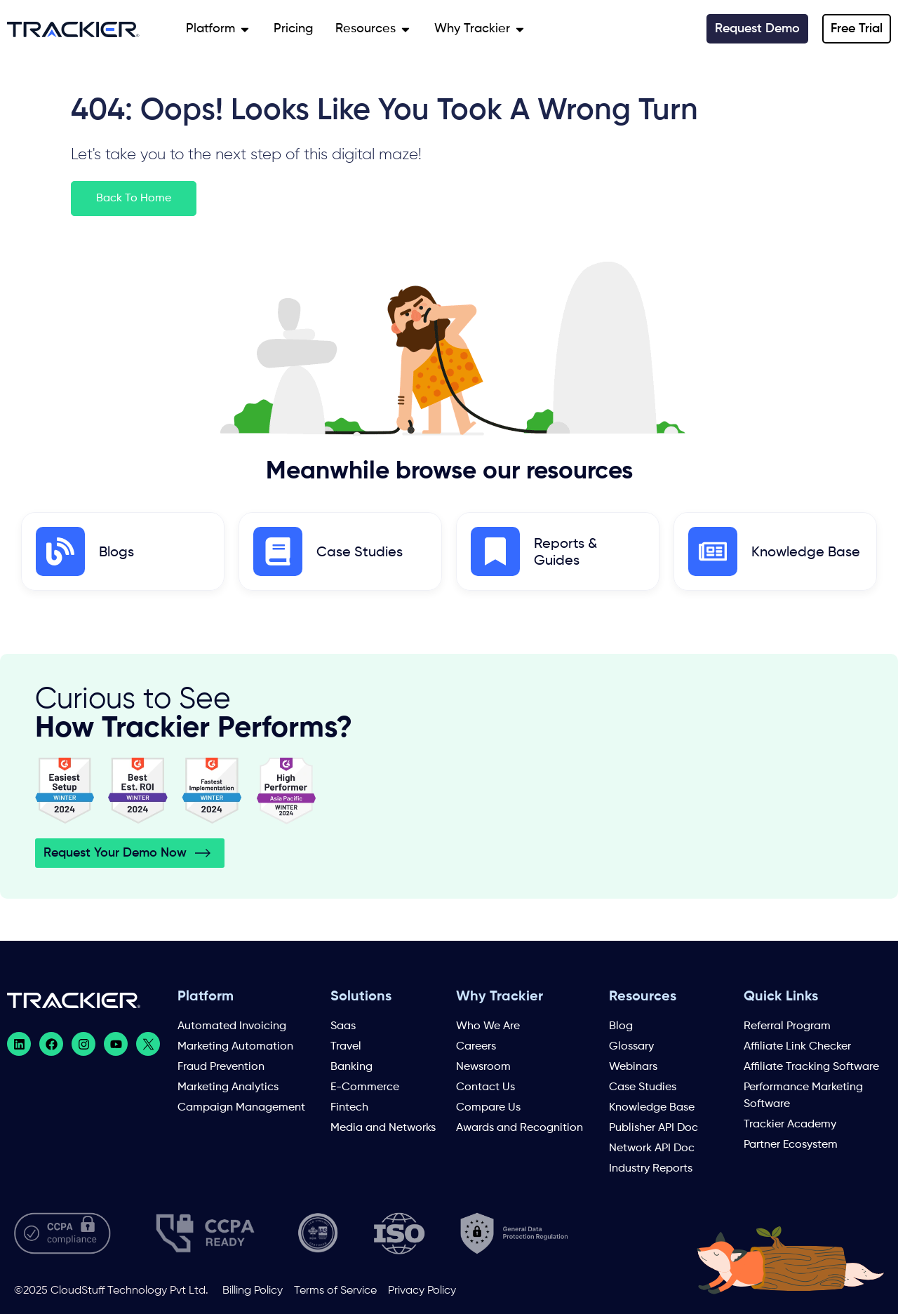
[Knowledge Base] (712, 551)
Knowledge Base (805, 553)
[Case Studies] (277, 551)
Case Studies (359, 553)
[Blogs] (60, 551)
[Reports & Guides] (495, 551)
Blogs (116, 553)
